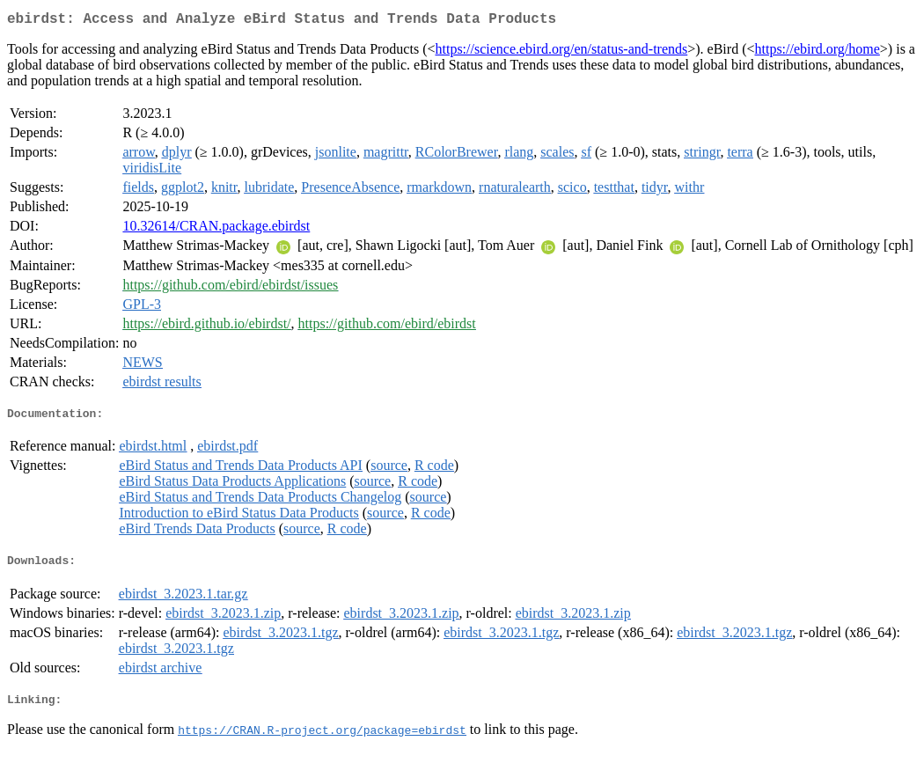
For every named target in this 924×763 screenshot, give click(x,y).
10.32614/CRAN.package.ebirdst (216, 229)
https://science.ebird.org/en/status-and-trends (561, 52)
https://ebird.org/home (816, 52)
